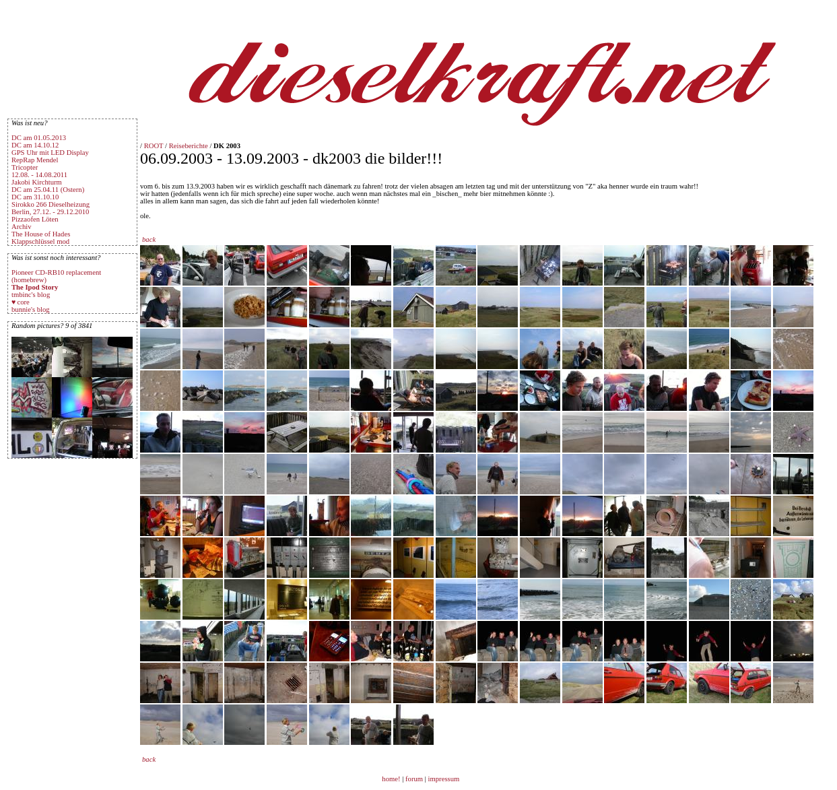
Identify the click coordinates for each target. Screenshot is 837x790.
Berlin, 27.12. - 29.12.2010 (50, 212)
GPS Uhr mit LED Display (50, 152)
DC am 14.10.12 (35, 145)
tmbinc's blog (30, 294)
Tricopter (24, 167)
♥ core (20, 302)
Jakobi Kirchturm (36, 182)
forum (414, 779)
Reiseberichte (188, 146)
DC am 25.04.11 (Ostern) (47, 189)
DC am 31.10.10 (35, 197)
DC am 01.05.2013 (38, 137)
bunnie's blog (30, 309)
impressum (444, 779)
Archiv (21, 226)
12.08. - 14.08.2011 (39, 174)
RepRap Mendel (35, 160)
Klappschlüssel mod (40, 241)
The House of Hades (40, 234)
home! (392, 779)
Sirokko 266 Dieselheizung (50, 204)
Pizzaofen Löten (35, 219)
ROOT (154, 146)
